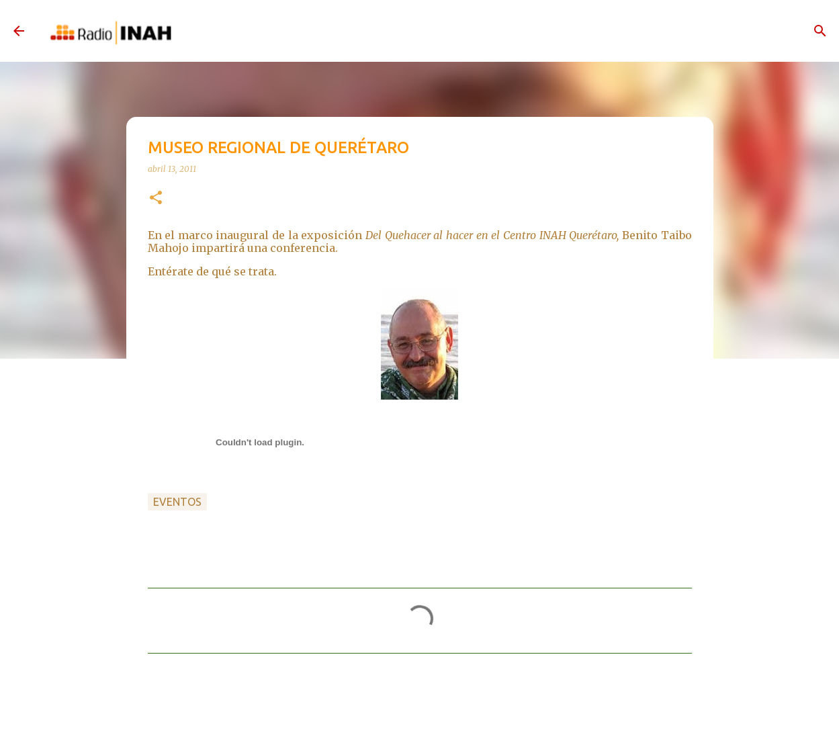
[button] (156, 198)
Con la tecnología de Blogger (420, 730)
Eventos (177, 502)
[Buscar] (820, 31)
